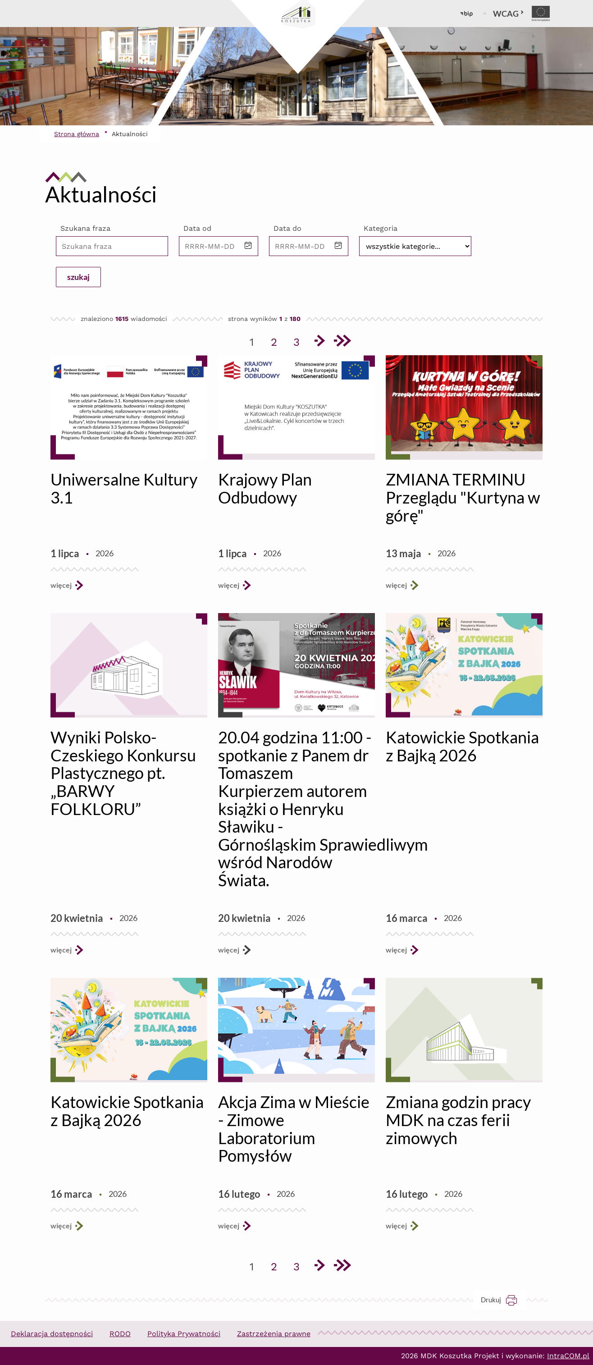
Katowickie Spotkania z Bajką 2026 (462, 746)
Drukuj (503, 1300)
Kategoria (380, 228)
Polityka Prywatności (183, 1333)
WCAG (508, 13)
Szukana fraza (85, 228)
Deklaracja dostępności (52, 1333)
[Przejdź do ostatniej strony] (341, 342)
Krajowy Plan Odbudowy (265, 488)
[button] (248, 246)
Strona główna (76, 133)
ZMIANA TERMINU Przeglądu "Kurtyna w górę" (463, 497)
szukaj (78, 277)
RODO (120, 1333)
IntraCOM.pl (568, 1355)
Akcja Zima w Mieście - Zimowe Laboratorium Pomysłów (293, 1128)
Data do (287, 228)
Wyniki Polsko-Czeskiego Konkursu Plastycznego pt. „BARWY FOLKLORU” (123, 772)
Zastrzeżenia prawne (273, 1333)
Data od (197, 228)
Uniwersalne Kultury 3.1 (123, 488)
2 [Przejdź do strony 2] (277, 340)
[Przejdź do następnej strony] (319, 342)
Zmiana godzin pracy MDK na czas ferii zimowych (458, 1119)
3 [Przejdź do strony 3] (299, 340)
